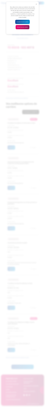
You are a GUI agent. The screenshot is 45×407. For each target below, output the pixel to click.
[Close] (36, 4)
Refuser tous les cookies (22, 27)
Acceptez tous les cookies (22, 21)
